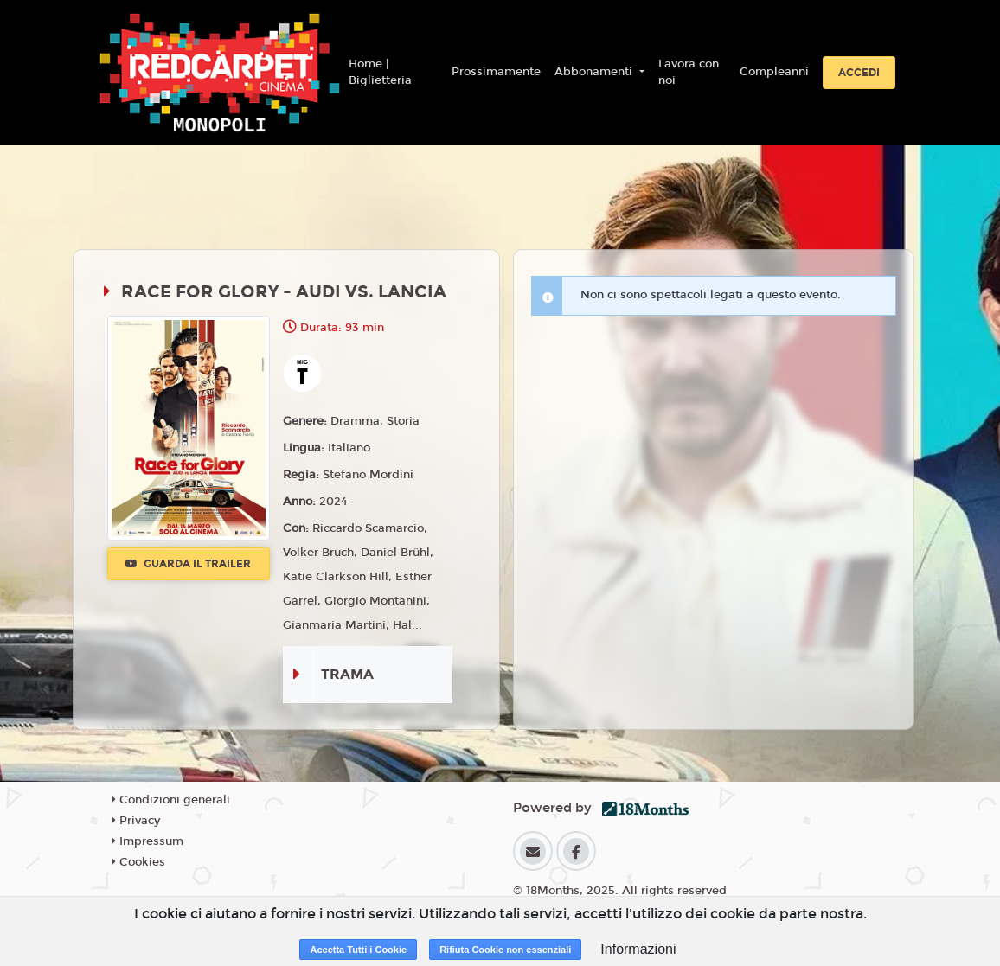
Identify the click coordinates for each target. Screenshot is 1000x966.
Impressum (147, 841)
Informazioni (638, 949)
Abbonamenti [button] (595, 72)
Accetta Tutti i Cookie (358, 949)
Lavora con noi (688, 72)
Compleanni (774, 72)
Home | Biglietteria (380, 72)
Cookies (138, 862)
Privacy (136, 821)
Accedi (859, 73)
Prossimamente (496, 72)
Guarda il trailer (188, 564)
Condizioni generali (171, 800)
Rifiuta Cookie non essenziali (505, 949)
